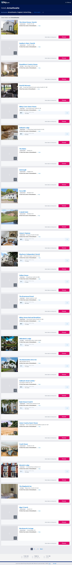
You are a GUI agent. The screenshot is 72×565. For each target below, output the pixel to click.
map (39, 25)
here (50, 563)
